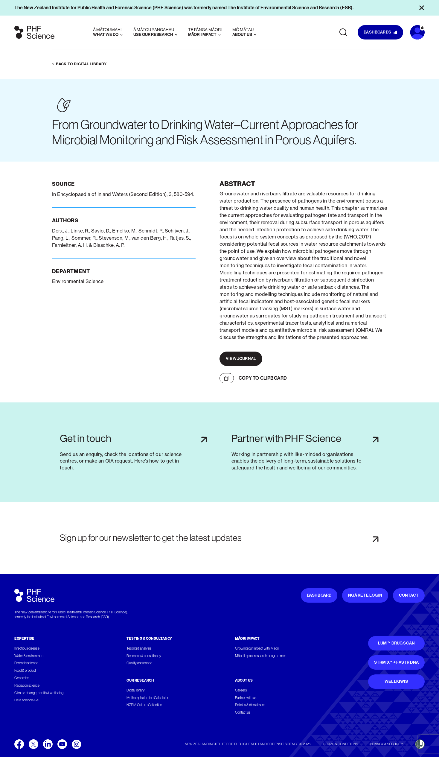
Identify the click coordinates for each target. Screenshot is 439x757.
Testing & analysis (139, 648)
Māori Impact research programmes (260, 656)
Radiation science (27, 685)
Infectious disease (26, 648)
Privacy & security (386, 744)
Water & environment (29, 656)
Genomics (21, 678)
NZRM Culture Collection (144, 705)
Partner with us (245, 698)
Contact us (242, 712)
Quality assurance (139, 663)
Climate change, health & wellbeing (38, 693)
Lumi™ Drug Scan (396, 643)
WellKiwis (396, 681)
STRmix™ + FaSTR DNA (396, 662)
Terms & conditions (340, 744)
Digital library (135, 690)
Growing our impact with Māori (257, 648)
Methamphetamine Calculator (147, 698)
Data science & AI (26, 700)
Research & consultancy (143, 656)
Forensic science (26, 663)
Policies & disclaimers (250, 705)
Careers (241, 690)
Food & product (25, 670)
